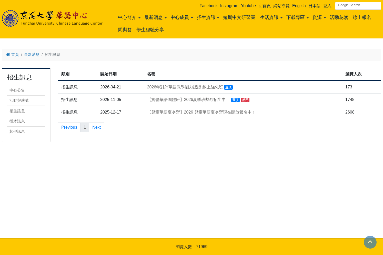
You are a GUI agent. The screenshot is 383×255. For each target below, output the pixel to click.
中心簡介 (127, 17)
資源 (317, 17)
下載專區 (295, 17)
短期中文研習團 (239, 17)
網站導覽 (281, 6)
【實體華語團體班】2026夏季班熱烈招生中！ (198, 99)
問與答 (125, 29)
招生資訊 (206, 17)
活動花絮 (339, 17)
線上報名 (362, 17)
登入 (327, 6)
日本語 (314, 6)
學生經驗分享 (150, 29)
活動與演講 (19, 100)
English (299, 6)
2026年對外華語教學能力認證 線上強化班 (190, 87)
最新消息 (153, 17)
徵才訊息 (17, 121)
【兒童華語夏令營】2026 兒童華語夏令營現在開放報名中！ (201, 112)
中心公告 (17, 90)
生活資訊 (269, 17)
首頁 (12, 54)
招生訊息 (17, 111)
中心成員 (179, 17)
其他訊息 (17, 131)
